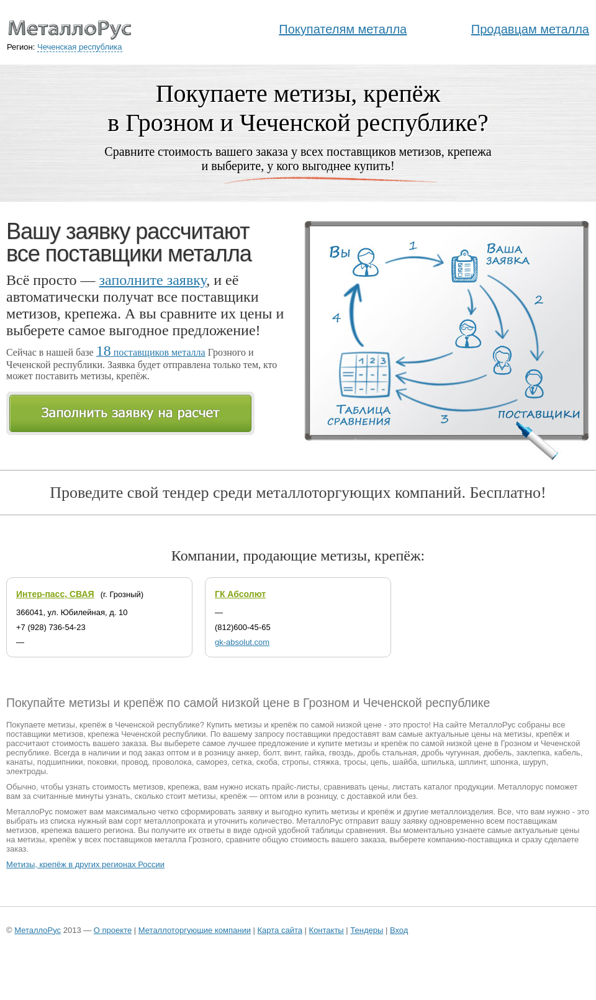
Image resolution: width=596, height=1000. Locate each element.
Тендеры (366, 930)
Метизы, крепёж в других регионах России (85, 864)
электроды (26, 771)
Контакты (326, 930)
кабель (567, 752)
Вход (399, 930)
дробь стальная (387, 752)
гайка (315, 752)
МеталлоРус (37, 930)
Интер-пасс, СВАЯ (55, 594)
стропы (295, 762)
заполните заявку (153, 280)
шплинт (471, 762)
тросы (354, 762)
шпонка (504, 762)
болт (271, 752)
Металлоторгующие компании (194, 930)
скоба (267, 762)
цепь (379, 762)
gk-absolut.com (242, 642)
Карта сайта (280, 930)
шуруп (534, 762)
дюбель (497, 752)
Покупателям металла (343, 29)
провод (134, 762)
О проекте (113, 930)
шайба (404, 762)
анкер (248, 752)
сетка (241, 762)
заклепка (533, 752)
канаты (19, 762)
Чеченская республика (79, 47)
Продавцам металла (530, 29)
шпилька (438, 762)
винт (292, 752)
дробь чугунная (450, 752)
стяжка (326, 762)
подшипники (60, 762)
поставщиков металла (150, 352)
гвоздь (341, 752)
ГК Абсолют (240, 594)
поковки (102, 762)
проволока (171, 762)
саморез (211, 762)
